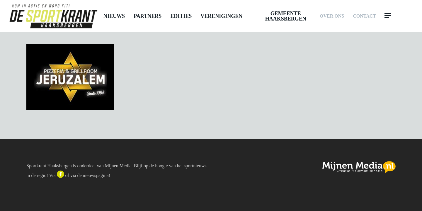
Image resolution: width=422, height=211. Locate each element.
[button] (399, 16)
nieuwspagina (96, 175)
